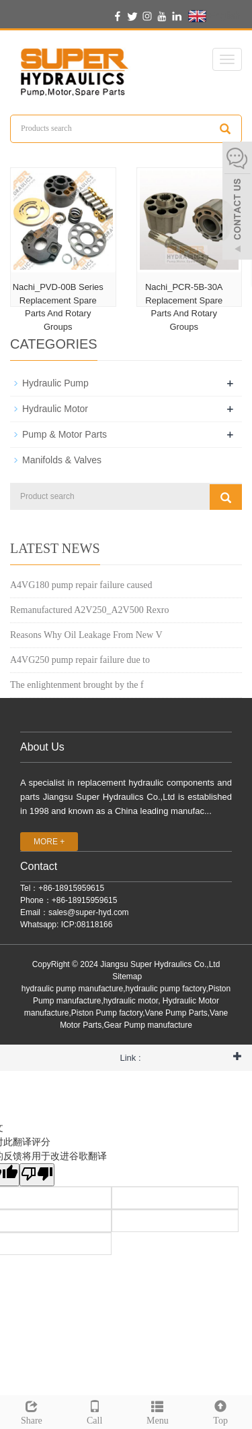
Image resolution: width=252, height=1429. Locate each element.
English (214, 16)
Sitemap (127, 976)
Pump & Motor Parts (64, 434)
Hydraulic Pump (55, 383)
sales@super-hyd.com (88, 912)
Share (31, 1411)
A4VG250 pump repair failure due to (80, 660)
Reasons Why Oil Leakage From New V (86, 635)
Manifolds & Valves (61, 460)
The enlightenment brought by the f (77, 685)
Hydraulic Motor (55, 408)
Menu (158, 1411)
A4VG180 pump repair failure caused (81, 585)
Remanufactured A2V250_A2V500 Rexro (89, 610)
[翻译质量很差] (36, 1174)
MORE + (49, 841)
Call (94, 1411)
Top (220, 1411)
